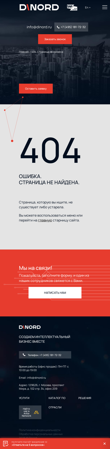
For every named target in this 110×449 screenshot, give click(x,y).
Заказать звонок (55, 39)
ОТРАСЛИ (55, 407)
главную (45, 220)
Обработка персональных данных (41, 434)
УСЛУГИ (24, 398)
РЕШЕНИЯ (84, 398)
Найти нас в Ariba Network (30, 412)
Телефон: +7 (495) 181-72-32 (42, 355)
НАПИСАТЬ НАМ (55, 293)
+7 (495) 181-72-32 (73, 27)
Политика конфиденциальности (40, 430)
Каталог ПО (57, 398)
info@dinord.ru (39, 27)
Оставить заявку (36, 88)
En (87, 7)
